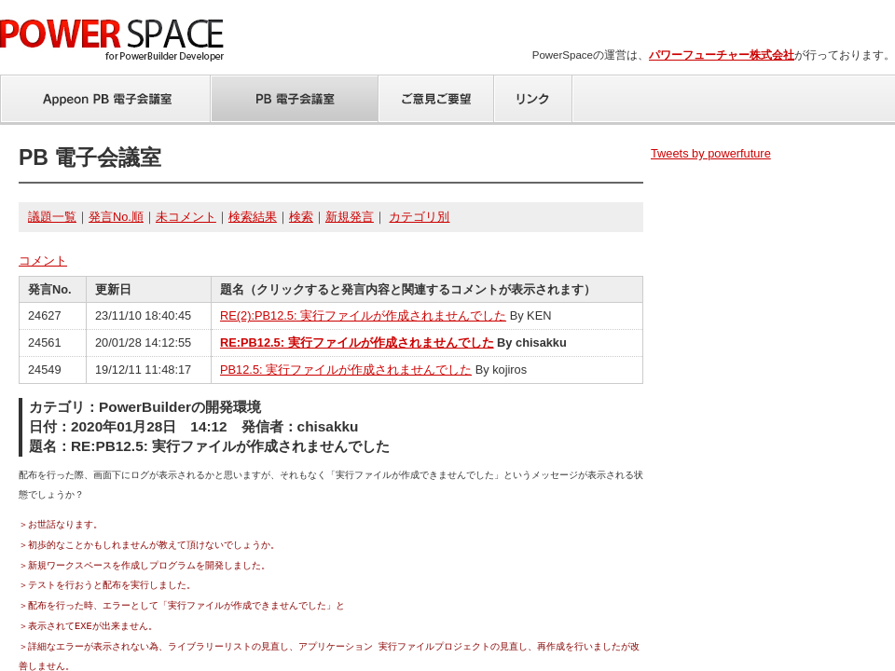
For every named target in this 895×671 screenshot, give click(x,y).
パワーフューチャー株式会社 (721, 55)
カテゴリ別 (419, 217)
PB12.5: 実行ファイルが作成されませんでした (346, 370)
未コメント (186, 217)
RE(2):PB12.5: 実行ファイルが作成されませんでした (363, 315)
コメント (43, 260)
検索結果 (252, 217)
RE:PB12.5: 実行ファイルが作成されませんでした (357, 342)
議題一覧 (52, 217)
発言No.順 (116, 217)
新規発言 (349, 217)
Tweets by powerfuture (711, 153)
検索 (301, 217)
